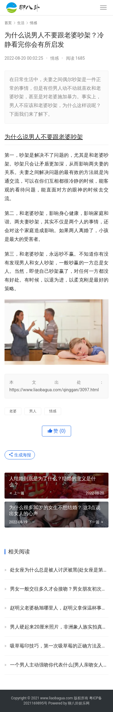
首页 (8, 23)
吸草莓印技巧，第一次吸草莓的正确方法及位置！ (59, 646)
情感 (54, 58)
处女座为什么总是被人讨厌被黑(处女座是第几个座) (59, 570)
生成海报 (19, 455)
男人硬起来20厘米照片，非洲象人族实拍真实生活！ (59, 627)
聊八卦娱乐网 (78, 703)
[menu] (103, 7)
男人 (32, 411)
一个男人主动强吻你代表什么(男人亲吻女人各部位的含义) (59, 665)
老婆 (13, 411)
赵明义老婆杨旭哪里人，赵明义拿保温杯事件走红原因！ (59, 608)
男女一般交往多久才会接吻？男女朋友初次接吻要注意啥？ (59, 589)
